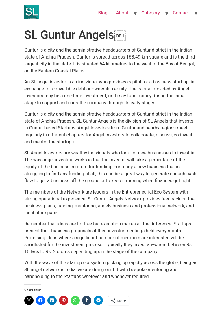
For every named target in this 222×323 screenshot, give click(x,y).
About (122, 13)
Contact (181, 13)
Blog (102, 13)
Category (150, 13)
